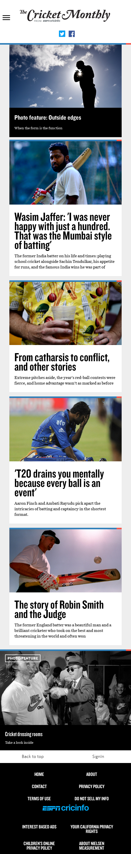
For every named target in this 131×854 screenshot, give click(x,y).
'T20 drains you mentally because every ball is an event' (59, 482)
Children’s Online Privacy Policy (39, 845)
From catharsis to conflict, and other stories (62, 362)
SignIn (98, 756)
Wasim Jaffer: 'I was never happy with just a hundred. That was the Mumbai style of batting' (63, 230)
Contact (39, 786)
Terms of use (39, 798)
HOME (39, 774)
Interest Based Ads (39, 827)
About (91, 774)
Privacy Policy (91, 786)
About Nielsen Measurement (91, 845)
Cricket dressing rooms (23, 734)
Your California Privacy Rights (92, 829)
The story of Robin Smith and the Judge (59, 609)
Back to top (33, 756)
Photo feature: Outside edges (47, 117)
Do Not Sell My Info (92, 798)
